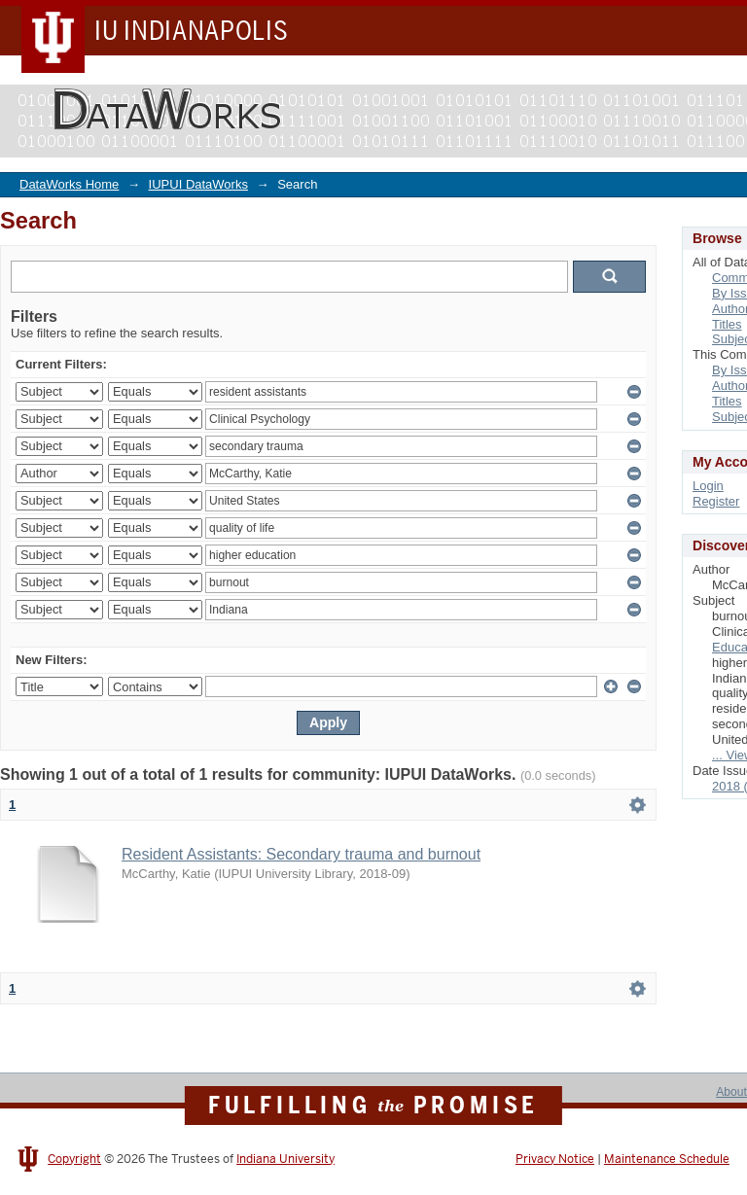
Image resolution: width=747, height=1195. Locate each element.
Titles (727, 324)
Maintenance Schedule (666, 1159)
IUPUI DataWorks (198, 184)
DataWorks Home (69, 184)
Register (716, 501)
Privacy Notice (555, 1159)
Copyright (74, 1159)
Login (708, 485)
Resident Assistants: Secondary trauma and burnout (301, 854)
